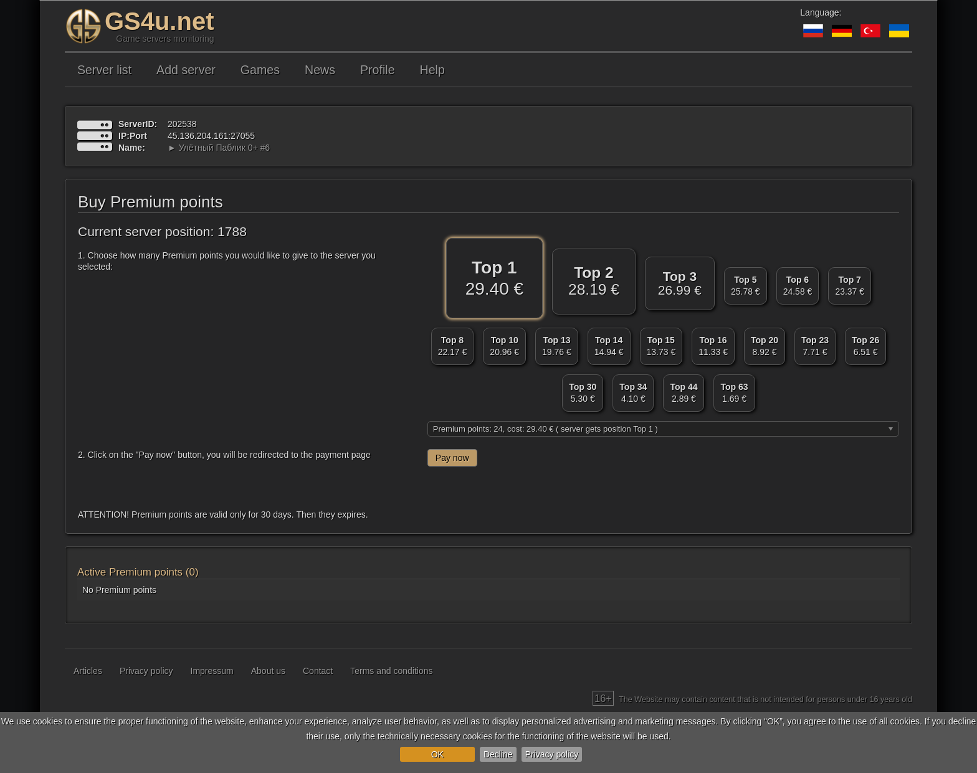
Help (432, 70)
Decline (498, 754)
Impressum (212, 671)
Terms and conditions (391, 671)
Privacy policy (552, 754)
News (320, 70)
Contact (318, 671)
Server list (104, 70)
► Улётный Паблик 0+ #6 (219, 148)
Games (260, 70)
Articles (88, 671)
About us (268, 671)
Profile (377, 70)
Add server (186, 70)
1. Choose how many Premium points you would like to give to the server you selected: (227, 261)
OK (437, 754)
